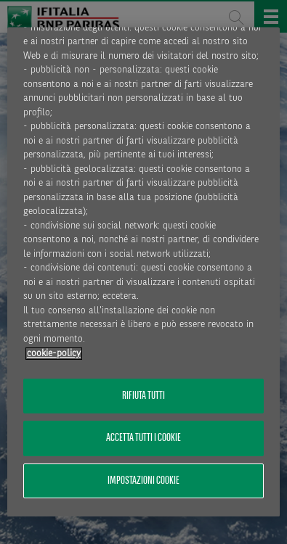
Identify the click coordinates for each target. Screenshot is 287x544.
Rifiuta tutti (143, 397)
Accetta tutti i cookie (143, 439)
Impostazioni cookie (143, 481)
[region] (143, 272)
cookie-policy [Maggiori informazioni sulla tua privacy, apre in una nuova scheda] (54, 353)
